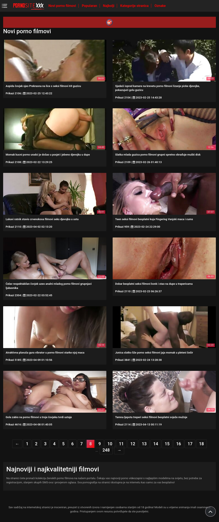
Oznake (160, 6)
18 (201, 443)
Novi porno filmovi (62, 6)
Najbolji (109, 6)
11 (121, 443)
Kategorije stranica (134, 6)
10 (109, 443)
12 (132, 443)
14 (155, 443)
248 (106, 450)
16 (178, 443)
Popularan (90, 6)
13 (144, 443)
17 (190, 443)
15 (167, 443)
